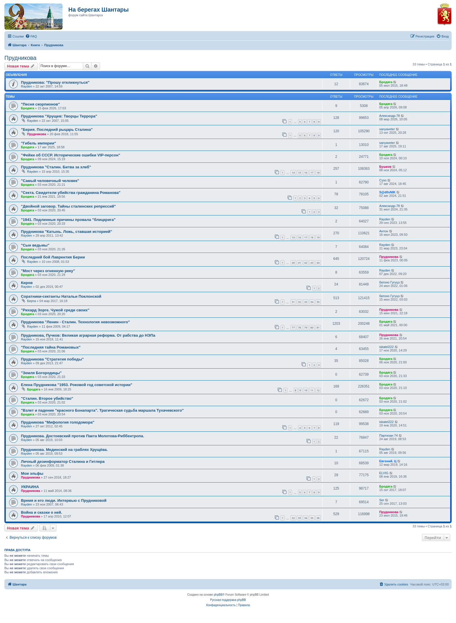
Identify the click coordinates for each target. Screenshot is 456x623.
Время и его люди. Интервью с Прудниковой (63, 500)
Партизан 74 (388, 435)
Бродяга (385, 82)
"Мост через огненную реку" (48, 271)
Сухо (382, 180)
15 (299, 172)
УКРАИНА (30, 487)
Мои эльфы (32, 473)
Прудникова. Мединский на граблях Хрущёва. (64, 449)
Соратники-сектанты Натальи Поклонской (61, 296)
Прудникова (20, 58)
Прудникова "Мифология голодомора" (58, 422)
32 (299, 302)
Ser (381, 500)
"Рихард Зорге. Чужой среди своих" (55, 310)
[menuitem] (31, 36)
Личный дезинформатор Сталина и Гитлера (63, 461)
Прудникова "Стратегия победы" (52, 359)
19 (318, 237)
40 (293, 263)
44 (318, 263)
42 (305, 263)
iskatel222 (386, 347)
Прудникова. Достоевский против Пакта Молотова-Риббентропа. (82, 436)
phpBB (218, 594)
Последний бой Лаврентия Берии (53, 257)
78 (299, 327)
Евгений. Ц (387, 461)
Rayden (26, 86)
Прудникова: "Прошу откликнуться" (55, 82)
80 (311, 327)
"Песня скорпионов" (40, 104)
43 (311, 263)
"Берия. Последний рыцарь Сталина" (57, 129)
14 (293, 172)
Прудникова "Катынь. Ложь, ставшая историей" (66, 231)
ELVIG (384, 473)
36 (318, 518)
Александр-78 (389, 115)
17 (311, 172)
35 (318, 302)
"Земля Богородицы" (41, 373)
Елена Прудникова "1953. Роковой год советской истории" (76, 385)
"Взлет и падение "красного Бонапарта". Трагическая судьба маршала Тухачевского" (102, 410)
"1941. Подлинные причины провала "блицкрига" (68, 219)
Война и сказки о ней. (41, 512)
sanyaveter (387, 129)
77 (293, 327)
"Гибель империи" (38, 143)
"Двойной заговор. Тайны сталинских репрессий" (68, 206)
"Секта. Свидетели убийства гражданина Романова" (70, 192)
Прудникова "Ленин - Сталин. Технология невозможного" (75, 322)
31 (293, 302)
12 (318, 390)
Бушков (385, 166)
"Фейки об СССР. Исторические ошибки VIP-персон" (70, 155)
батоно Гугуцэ (389, 282)
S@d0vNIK (387, 192)
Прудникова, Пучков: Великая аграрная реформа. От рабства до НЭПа (88, 335)
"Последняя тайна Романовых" (51, 347)
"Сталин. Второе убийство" (47, 398)
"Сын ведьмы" (35, 245)
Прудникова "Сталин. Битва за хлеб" (56, 167)
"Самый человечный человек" (50, 180)
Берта (31, 301)
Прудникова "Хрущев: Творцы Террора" (59, 116)
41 (299, 263)
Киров (27, 283)
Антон (383, 231)
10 (305, 390)
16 (305, 172)
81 (318, 327)
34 (311, 302)
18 (318, 172)
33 (305, 302)
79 (305, 327)
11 (311, 390)
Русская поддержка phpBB (228, 599)
